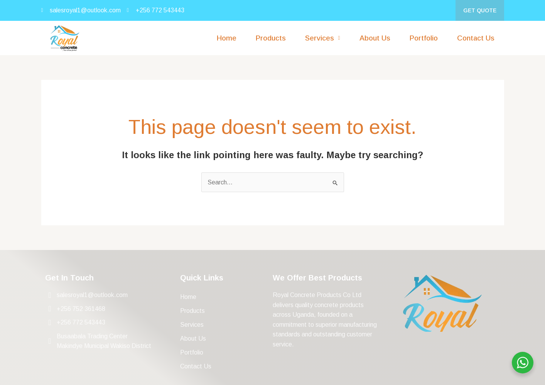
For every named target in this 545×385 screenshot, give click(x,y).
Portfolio (424, 38)
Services (192, 324)
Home (226, 38)
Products (271, 38)
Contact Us (475, 38)
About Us (374, 38)
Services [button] (322, 38)
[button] (322, 38)
